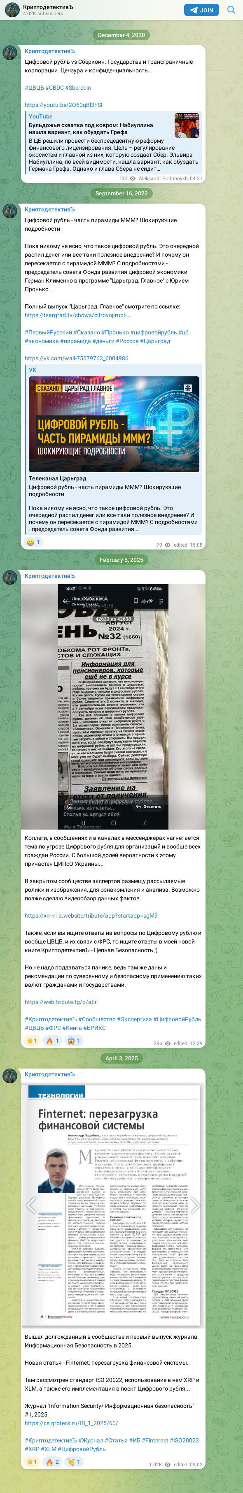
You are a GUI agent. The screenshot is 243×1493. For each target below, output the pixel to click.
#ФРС (53, 1028)
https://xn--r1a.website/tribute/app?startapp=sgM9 (91, 915)
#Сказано (86, 332)
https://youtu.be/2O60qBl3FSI (64, 105)
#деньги (103, 341)
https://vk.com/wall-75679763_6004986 (77, 358)
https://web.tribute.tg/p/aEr (61, 1002)
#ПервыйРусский (48, 332)
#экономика (42, 341)
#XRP (32, 1449)
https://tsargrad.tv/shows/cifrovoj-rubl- (75, 315)
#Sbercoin (78, 87)
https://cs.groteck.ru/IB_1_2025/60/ (71, 1423)
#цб (183, 332)
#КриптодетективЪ (51, 1019)
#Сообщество (97, 1019)
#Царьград (155, 341)
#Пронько (115, 332)
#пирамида (75, 341)
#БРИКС (94, 1028)
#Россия (127, 341)
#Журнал (90, 1440)
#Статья (116, 1440)
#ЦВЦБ (34, 87)
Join (201, 10)
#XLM (48, 1449)
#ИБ (134, 1440)
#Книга (72, 1028)
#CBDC (54, 87)
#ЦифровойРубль (177, 1019)
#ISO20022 (184, 1440)
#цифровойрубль (153, 332)
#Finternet (155, 1440)
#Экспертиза (134, 1019)
